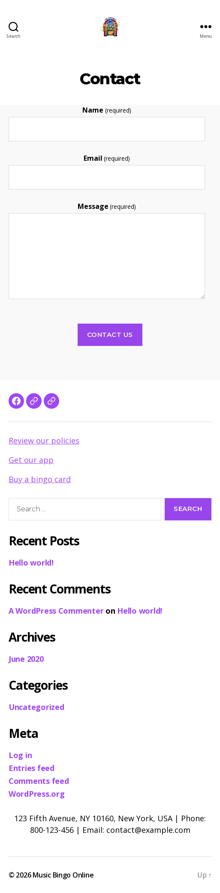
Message (107, 206)
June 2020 (26, 659)
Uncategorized (36, 707)
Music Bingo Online (63, 875)
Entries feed (31, 768)
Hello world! (31, 562)
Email (107, 158)
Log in (20, 755)
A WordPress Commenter (56, 611)
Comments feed (39, 781)
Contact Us (110, 334)
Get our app (31, 460)
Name (106, 110)
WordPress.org (37, 794)
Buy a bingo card (40, 479)
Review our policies (44, 440)
